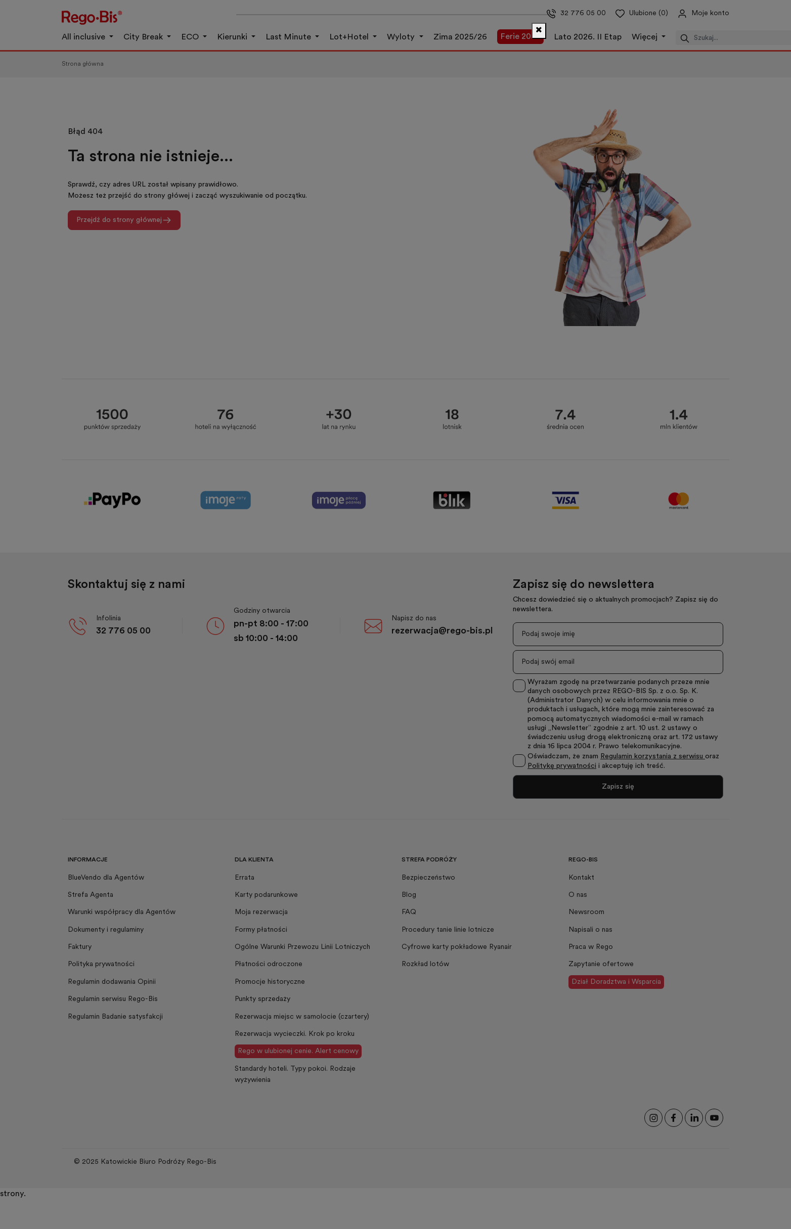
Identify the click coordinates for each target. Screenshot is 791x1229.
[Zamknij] (539, 31)
